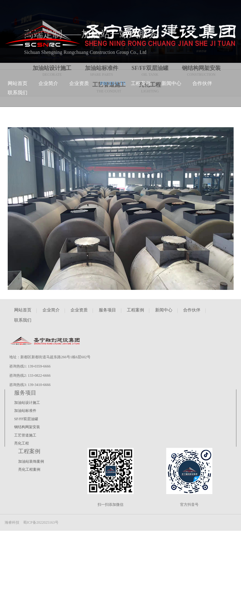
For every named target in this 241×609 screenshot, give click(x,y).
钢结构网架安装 (27, 427)
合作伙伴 (191, 310)
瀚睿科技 (12, 522)
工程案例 (135, 310)
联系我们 (22, 320)
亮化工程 (21, 443)
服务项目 (107, 310)
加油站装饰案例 (31, 461)
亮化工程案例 (29, 469)
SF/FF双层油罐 (26, 419)
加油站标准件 (25, 410)
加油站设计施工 (27, 402)
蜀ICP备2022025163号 (40, 522)
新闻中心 (163, 310)
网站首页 (22, 310)
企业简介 (51, 310)
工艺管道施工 (25, 435)
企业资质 (79, 310)
